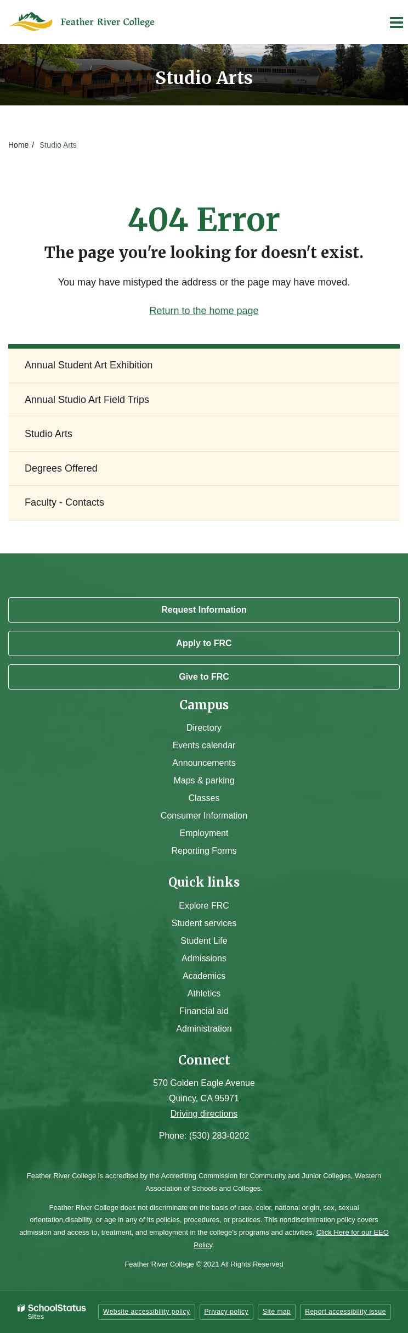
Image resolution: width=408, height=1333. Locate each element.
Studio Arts (58, 145)
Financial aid (204, 1011)
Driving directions (204, 1113)
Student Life (203, 940)
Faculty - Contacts (64, 502)
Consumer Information (204, 815)
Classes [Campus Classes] (204, 798)
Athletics (204, 993)
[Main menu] (396, 22)
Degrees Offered (79, 473)
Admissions (204, 958)
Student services (204, 923)
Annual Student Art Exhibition (88, 365)
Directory (204, 727)
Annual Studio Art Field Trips (87, 399)
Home (18, 145)
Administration (203, 1028)
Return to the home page (203, 310)
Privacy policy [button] (226, 1311)
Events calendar (204, 745)
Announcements (204, 763)
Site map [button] (277, 1311)
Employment (204, 833)
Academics (204, 976)
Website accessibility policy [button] (146, 1311)
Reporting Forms (203, 850)
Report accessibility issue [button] (345, 1311)
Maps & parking (203, 780)
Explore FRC (204, 905)
